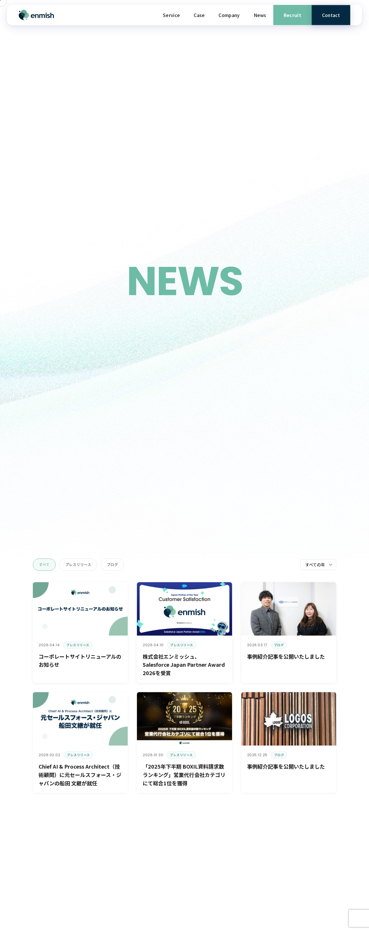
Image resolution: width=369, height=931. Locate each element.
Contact (331, 15)
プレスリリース (78, 564)
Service (171, 15)
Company (229, 15)
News (260, 15)
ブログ (112, 564)
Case (199, 15)
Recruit (292, 15)
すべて (44, 564)
